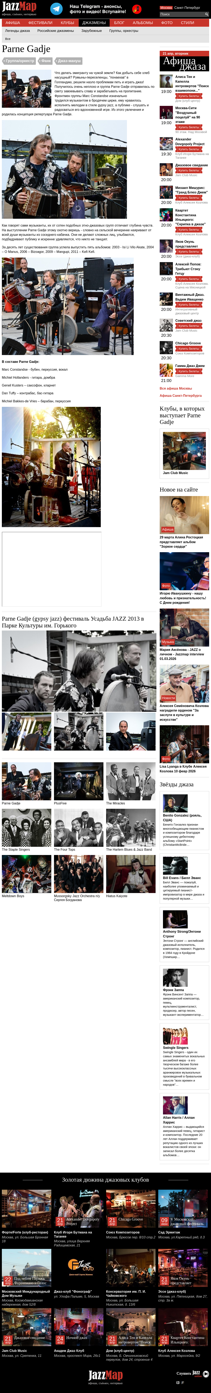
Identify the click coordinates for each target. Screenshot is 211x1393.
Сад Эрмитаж (169, 1232)
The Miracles (131, 783)
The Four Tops (78, 830)
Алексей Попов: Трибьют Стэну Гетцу (188, 269)
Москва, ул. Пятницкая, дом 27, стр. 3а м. (182, 1298)
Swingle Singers (176, 1047)
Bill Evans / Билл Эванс (182, 878)
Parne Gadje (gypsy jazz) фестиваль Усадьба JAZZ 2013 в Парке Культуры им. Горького (73, 622)
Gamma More (184, 376)
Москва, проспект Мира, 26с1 (77, 1355)
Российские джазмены (56, 31)
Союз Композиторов (189, 353)
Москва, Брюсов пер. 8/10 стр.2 (130, 1237)
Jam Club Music (186, 175)
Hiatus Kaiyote (131, 876)
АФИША (13, 23)
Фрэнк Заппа (173, 990)
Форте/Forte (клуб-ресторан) (25, 1232)
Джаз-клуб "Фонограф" (73, 1291)
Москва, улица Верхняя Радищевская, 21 (72, 1243)
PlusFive (78, 783)
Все (8, 38)
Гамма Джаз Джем (190, 366)
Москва (166, 7)
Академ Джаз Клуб (69, 1351)
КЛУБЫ (67, 23)
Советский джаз (188, 320)
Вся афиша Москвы (176, 388)
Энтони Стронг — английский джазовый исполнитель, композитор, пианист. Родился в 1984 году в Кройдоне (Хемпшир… (184, 949)
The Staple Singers (26, 830)
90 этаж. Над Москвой (191, 132)
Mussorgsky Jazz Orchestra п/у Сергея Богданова (78, 878)
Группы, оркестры (123, 31)
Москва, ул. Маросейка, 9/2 (179, 1355)
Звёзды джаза (176, 784)
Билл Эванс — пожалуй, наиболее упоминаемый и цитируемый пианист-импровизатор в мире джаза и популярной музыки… (183, 890)
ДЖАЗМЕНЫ (94, 23)
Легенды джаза (17, 31)
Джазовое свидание (191, 165)
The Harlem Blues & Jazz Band (131, 830)
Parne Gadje (26, 783)
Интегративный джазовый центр (187, 311)
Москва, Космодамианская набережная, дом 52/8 (22, 1302)
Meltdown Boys (26, 876)
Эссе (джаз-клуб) (187, 256)
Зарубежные (91, 31)
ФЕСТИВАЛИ (40, 23)
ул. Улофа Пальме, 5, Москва (76, 1296)
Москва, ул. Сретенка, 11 (22, 1355)
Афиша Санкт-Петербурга (181, 395)
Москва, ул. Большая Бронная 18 (25, 1239)
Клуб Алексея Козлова (191, 202)
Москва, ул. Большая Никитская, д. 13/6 (122, 1302)
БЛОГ (119, 23)
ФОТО (167, 23)
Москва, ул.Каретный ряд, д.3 (181, 1237)
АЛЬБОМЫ (143, 23)
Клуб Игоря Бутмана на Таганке (192, 155)
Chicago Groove (188, 343)
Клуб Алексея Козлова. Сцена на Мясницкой (192, 285)
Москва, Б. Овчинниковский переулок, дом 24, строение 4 (129, 1358)
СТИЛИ (187, 23)
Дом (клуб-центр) (187, 100)
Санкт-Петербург (187, 7)
